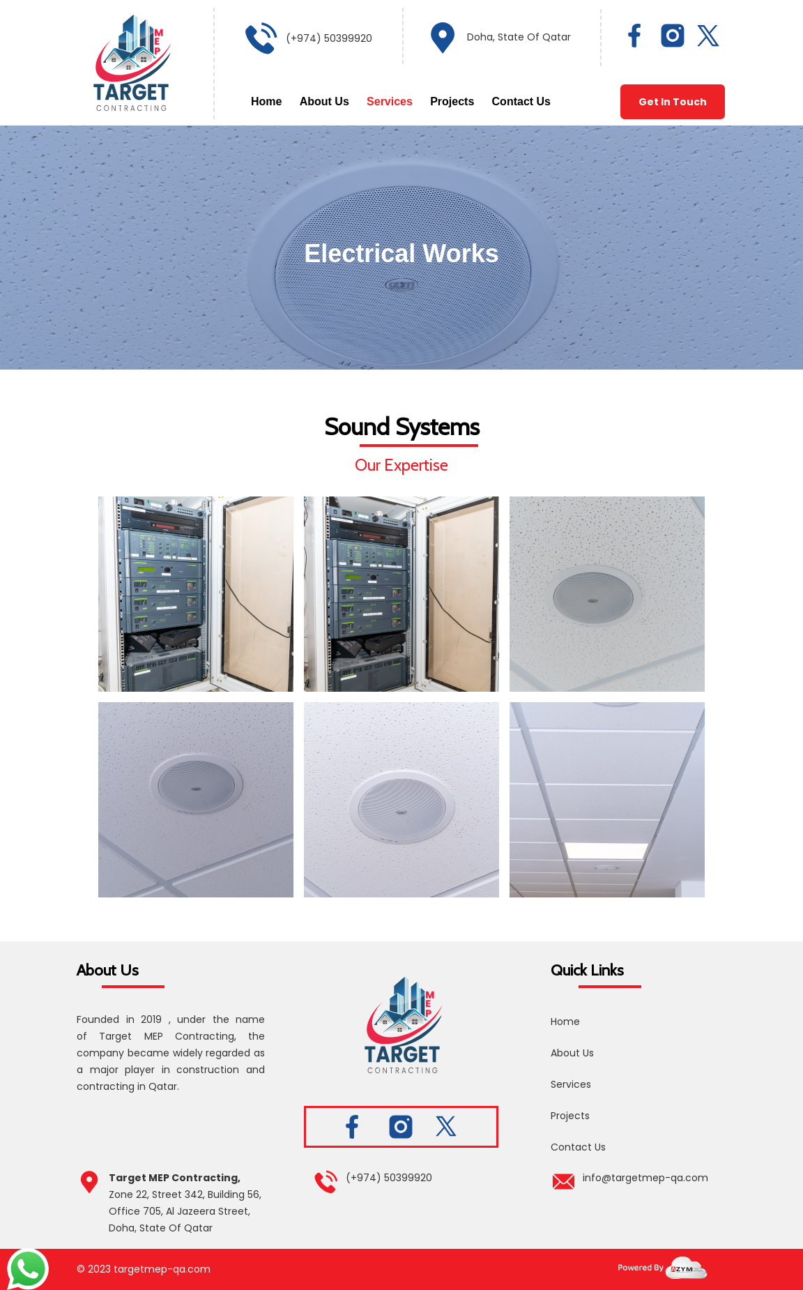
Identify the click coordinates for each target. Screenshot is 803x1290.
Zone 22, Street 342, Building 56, (185, 1194)
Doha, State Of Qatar (519, 37)
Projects (452, 101)
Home (266, 101)
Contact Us (521, 101)
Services (390, 101)
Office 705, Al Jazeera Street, (179, 1211)
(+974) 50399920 (329, 38)
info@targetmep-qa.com (645, 1178)
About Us (324, 101)
